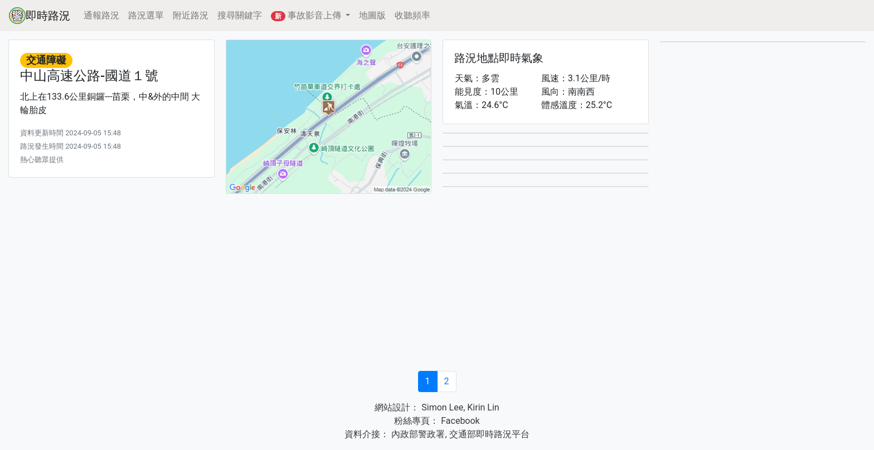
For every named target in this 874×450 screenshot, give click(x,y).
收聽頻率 (412, 15)
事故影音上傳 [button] (307, 15)
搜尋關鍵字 (239, 15)
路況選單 (146, 15)
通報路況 (101, 15)
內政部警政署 (417, 434)
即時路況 (39, 15)
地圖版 (372, 15)
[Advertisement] (437, 284)
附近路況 (190, 15)
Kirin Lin (483, 407)
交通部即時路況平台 (489, 434)
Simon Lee (441, 407)
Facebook (459, 420)
